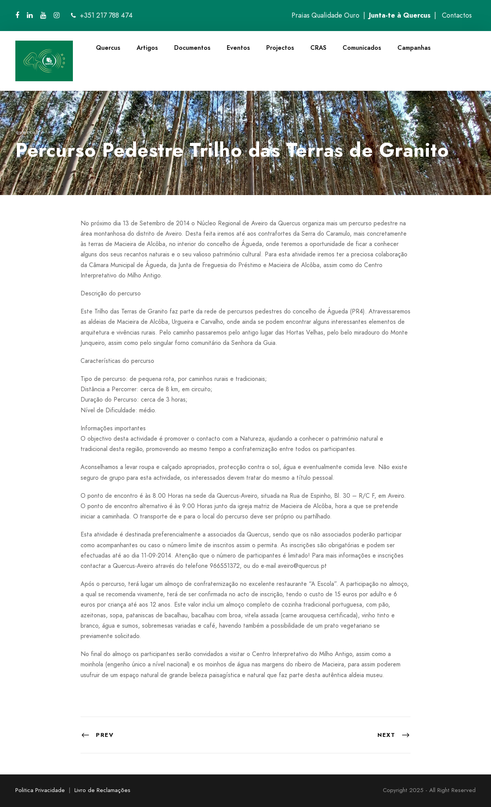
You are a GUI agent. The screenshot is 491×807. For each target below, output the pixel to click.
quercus (27, 132)
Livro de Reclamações (102, 790)
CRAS (318, 47)
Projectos (280, 47)
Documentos (192, 47)
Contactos (457, 15)
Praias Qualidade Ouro (325, 15)
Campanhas (414, 47)
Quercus (108, 47)
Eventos (238, 47)
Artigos (147, 47)
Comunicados (362, 47)
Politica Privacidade (40, 790)
